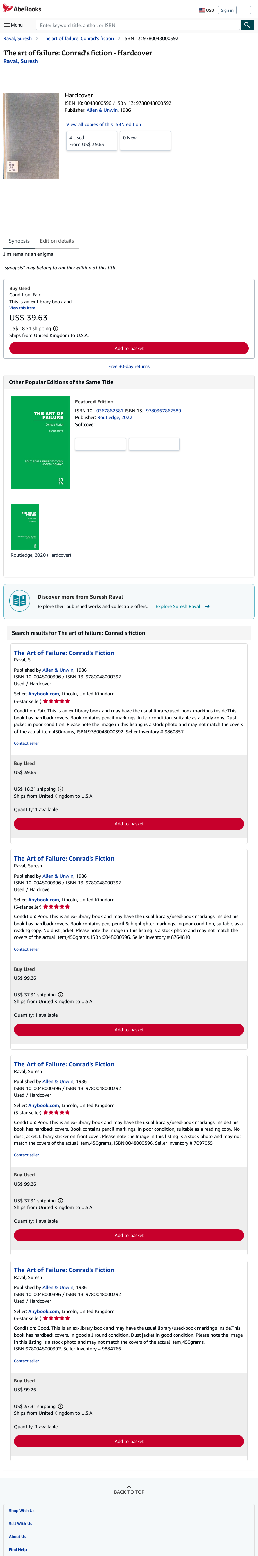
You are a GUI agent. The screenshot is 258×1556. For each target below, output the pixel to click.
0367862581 (110, 410)
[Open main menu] (15, 25)
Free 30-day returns (129, 366)
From (91, 140)
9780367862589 (163, 410)
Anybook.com (43, 693)
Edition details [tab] (57, 240)
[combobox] (138, 25)
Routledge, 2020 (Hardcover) (41, 555)
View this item (22, 307)
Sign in (227, 10)
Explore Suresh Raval (183, 606)
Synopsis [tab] (19, 240)
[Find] (247, 25)
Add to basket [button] (129, 348)
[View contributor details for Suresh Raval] (20, 61)
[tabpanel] (126, 261)
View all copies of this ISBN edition (103, 124)
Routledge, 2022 (114, 417)
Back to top (129, 1492)
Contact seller (26, 743)
